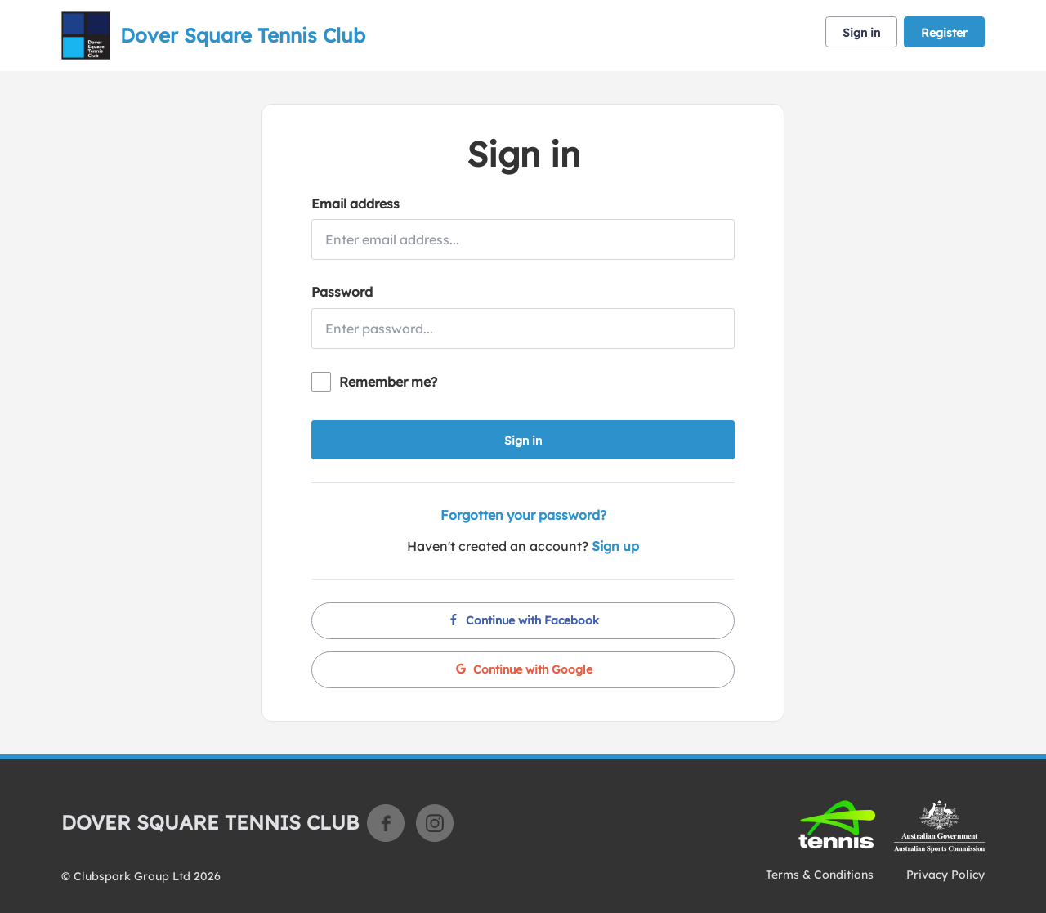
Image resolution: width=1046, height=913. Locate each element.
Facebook (386, 823)
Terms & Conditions (820, 874)
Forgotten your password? (523, 515)
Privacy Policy (945, 874)
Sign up (615, 546)
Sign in (861, 32)
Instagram (435, 823)
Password (342, 292)
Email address (355, 203)
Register (944, 32)
